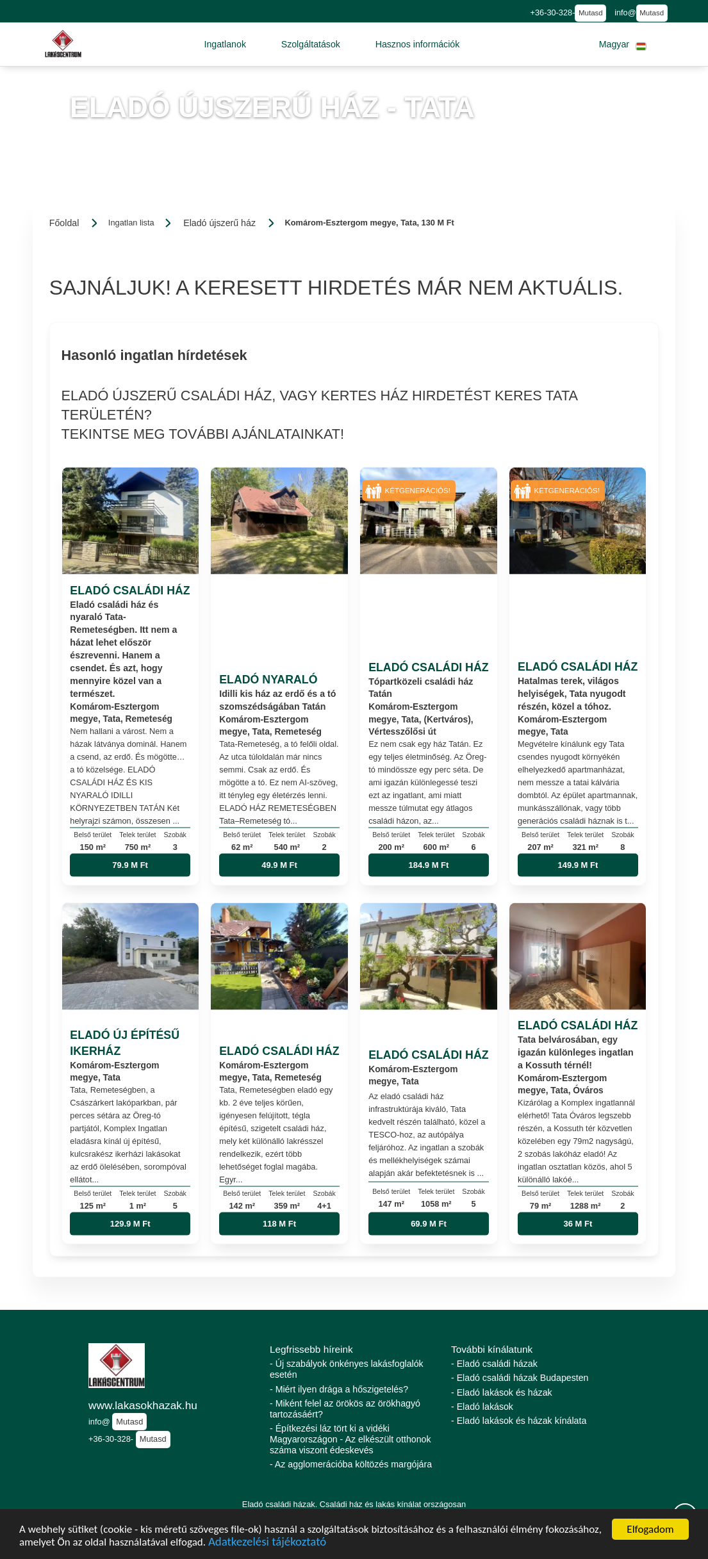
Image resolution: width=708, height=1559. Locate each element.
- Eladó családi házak (494, 1364)
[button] (225, 44)
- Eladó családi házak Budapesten (520, 1378)
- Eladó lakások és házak (501, 1392)
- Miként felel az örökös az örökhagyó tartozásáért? (345, 1408)
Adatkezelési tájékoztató (267, 1543)
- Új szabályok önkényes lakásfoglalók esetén (347, 1369)
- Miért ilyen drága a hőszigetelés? (339, 1389)
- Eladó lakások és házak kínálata (518, 1421)
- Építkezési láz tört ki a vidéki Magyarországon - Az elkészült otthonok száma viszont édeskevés (350, 1439)
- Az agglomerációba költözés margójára (351, 1464)
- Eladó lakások (482, 1406)
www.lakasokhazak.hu (142, 1405)
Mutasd (591, 13)
